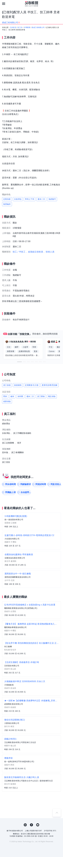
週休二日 (41, 199)
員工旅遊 (7, 385)
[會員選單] (59, 3)
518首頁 (13, 27)
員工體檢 (41, 396)
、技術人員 (49, 252)
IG (25, 824)
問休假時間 (10, 484)
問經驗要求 (25, 484)
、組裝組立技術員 (34, 252)
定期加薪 (7, 199)
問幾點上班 (10, 492)
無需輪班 (7, 204)
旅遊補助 (18, 385)
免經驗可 (52, 199)
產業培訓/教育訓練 (49, 385)
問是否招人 (56, 484)
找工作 (20, 27)
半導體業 (27, 27)
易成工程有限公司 (38, 27)
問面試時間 (40, 484)
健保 (12, 396)
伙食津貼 (18, 199)
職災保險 (52, 396)
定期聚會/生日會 (31, 385)
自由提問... (26, 492)
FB (31, 824)
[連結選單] (3, 3)
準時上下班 (29, 199)
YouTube (37, 824)
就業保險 (7, 401)
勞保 (5, 396)
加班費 (20, 396)
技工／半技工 (19, 252)
